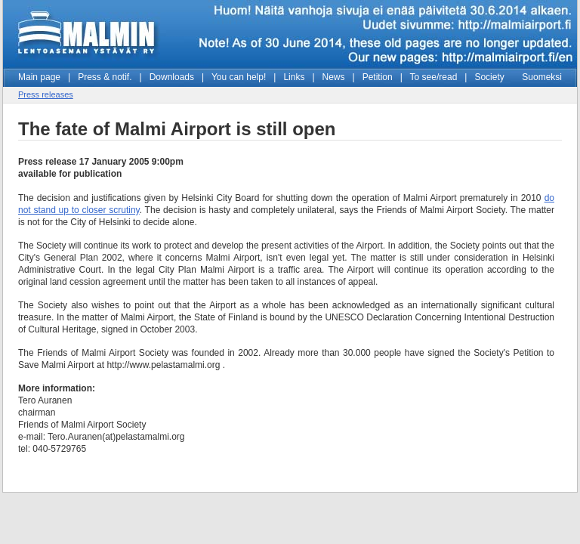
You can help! (238, 77)
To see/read (434, 77)
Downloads (172, 77)
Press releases (45, 94)
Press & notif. (104, 77)
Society (489, 77)
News (333, 77)
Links (293, 77)
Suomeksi (542, 77)
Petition (377, 77)
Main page (39, 77)
